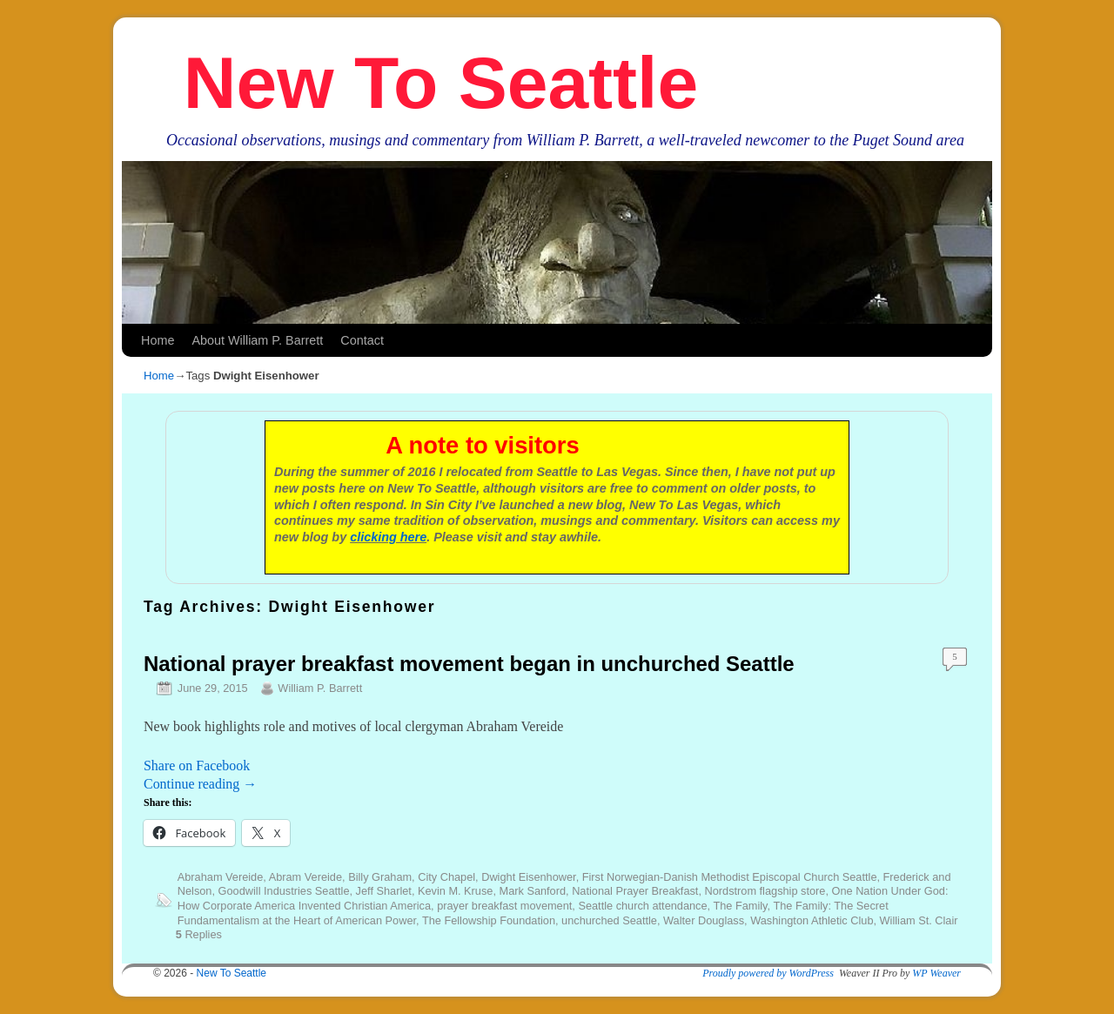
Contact (362, 340)
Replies (199, 934)
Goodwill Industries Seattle (284, 890)
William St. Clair (919, 920)
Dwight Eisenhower (528, 876)
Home (157, 340)
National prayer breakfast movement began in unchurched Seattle (469, 663)
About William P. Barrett (257, 340)
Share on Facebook (197, 765)
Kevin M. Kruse (455, 890)
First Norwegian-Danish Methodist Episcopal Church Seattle (729, 876)
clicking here (388, 537)
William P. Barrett (320, 688)
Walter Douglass (703, 920)
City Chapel (446, 876)
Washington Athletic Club (811, 920)
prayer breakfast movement (504, 905)
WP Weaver (936, 973)
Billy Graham (380, 876)
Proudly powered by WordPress (768, 973)
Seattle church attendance (642, 905)
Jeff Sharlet (384, 890)
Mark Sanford (533, 890)
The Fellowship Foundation (488, 920)
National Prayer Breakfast (635, 890)
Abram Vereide (305, 876)
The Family (740, 905)
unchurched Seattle (609, 920)
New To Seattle (441, 83)
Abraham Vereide (221, 876)
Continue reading (200, 783)
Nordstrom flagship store (765, 890)
